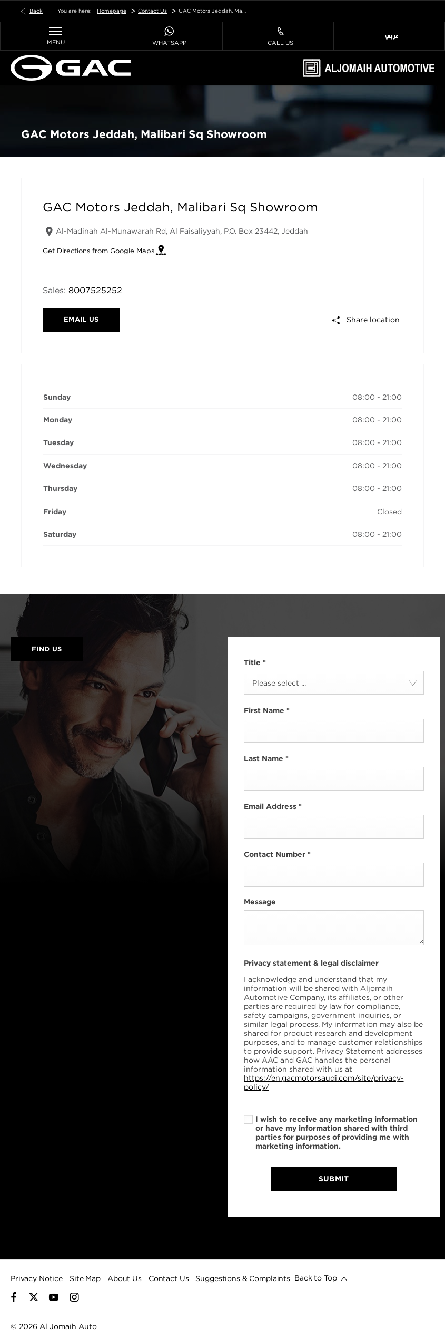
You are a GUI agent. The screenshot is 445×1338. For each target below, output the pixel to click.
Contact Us (152, 11)
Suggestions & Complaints (242, 1278)
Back (36, 11)
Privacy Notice (37, 1278)
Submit (334, 1179)
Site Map (85, 1278)
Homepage (111, 11)
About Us (124, 1278)
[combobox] (334, 683)
